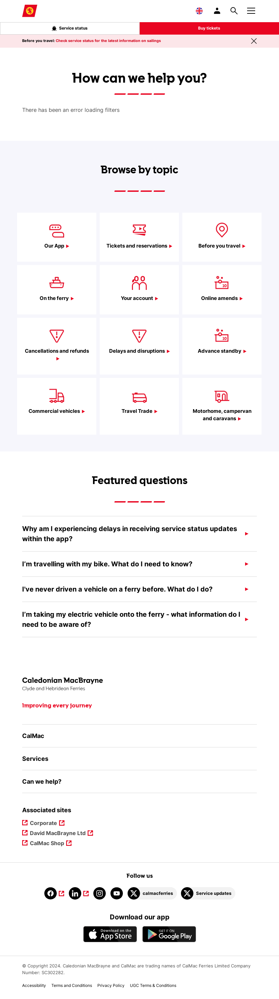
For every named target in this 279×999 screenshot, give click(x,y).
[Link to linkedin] (79, 893)
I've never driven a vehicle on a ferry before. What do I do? (117, 589)
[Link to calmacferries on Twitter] (152, 893)
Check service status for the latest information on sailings (108, 40)
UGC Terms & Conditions (153, 985)
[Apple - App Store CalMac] (110, 934)
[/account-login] (217, 10)
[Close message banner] (254, 41)
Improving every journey (57, 705)
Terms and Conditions (71, 985)
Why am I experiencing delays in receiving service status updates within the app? (129, 534)
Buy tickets (209, 28)
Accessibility (34, 985)
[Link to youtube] (116, 893)
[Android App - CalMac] (169, 934)
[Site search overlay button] (234, 10)
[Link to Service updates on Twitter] (208, 893)
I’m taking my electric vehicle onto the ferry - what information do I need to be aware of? (131, 619)
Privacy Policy (111, 985)
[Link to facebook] (54, 893)
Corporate (44, 823)
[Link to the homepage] (139, 684)
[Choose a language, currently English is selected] (199, 10)
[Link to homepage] (29, 11)
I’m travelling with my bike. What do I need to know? (107, 564)
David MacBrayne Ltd (58, 833)
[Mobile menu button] (251, 10)
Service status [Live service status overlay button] (70, 28)
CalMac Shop (47, 844)
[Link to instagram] (99, 893)
